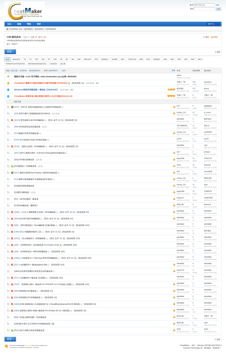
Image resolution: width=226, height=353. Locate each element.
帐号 (191, 5)
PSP (179, 59)
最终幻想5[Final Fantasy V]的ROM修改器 (38, 173)
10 (193, 185)
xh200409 (208, 132)
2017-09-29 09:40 (210, 213)
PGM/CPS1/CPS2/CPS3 (15, 64)
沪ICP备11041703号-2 (213, 345)
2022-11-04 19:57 (210, 154)
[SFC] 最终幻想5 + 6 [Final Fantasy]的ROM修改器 (42, 153)
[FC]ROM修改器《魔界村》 (26, 205)
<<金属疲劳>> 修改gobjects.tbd (33, 264)
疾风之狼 (180, 204)
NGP (193, 59)
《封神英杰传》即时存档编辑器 (33, 251)
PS (49, 59)
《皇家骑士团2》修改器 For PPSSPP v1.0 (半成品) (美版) (46, 284)
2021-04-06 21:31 (210, 187)
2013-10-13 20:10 (210, 318)
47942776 (208, 158)
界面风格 (216, 348)
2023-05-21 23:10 (210, 148)
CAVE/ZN (53, 64)
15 (193, 165)
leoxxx (206, 88)
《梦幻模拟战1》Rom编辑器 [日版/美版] (37, 225)
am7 (178, 106)
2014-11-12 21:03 (210, 299)
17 (193, 126)
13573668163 (182, 126)
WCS (200, 59)
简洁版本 (207, 348)
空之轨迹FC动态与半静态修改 (33, 140)
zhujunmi (180, 198)
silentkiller (180, 119)
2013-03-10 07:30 (210, 325)
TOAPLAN (132, 59)
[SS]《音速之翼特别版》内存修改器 (30, 317)
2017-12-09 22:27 (210, 207)
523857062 (208, 198)
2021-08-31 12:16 (210, 180)
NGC (123, 59)
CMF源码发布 (50, 29)
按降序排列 (53, 71)
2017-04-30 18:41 (210, 220)
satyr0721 (180, 270)
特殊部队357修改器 (27, 291)
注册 (217, 5)
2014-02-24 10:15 (210, 312)
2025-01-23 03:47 (210, 128)
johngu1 (207, 152)
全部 (7, 59)
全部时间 (23, 71)
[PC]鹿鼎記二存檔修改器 (25, 166)
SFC (36, 59)
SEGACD (87, 59)
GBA (165, 59)
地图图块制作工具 (33, 232)
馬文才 (206, 126)
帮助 (29, 24)
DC (67, 59)
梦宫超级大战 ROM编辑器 (32, 120)
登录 (39, 24)
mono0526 (208, 172)
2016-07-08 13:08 (210, 272)
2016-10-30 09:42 (210, 233)
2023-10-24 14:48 (210, 134)
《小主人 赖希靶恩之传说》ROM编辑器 (38, 212)
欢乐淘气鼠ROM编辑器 (29, 218)
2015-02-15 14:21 (210, 286)
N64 (79, 59)
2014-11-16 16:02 (210, 292)
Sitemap (200, 345)
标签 (19, 24)
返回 (218, 52)
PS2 (55, 59)
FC (30, 59)
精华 (207, 37)
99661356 (208, 178)
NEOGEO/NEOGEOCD (37, 64)
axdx (206, 323)
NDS (172, 59)
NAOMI (114, 59)
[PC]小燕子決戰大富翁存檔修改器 (29, 330)
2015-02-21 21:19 (210, 279)
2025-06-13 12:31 (210, 115)
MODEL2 (104, 59)
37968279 (208, 191)
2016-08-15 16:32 (210, 253)
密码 (191, 9)
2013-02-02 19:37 (210, 331)
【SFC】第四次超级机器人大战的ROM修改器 (40, 107)
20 (193, 158)
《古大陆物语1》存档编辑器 (33, 238)
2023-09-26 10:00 (210, 141)
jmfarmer (207, 204)
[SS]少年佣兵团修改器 (24, 159)
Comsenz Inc (43, 345)
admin (179, 75)
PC (25, 59)
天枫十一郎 (181, 82)
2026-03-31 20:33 (210, 91)
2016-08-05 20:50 (210, 259)
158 (194, 82)
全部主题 (14, 71)
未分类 (62, 64)
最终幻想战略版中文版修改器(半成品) (35, 179)
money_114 (181, 112)
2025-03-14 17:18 (210, 121)
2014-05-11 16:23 (210, 305)
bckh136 (207, 165)
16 (97, 83)
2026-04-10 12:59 (210, 84)
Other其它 (16, 59)
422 (194, 88)
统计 (193, 345)
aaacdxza (207, 82)
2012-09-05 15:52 (210, 97)
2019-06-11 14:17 (210, 200)
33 (193, 112)
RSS (216, 37)
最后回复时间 (34, 71)
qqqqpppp (208, 106)
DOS (148, 59)
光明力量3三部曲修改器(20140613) (34, 113)
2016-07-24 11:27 (210, 266)
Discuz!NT (21, 345)
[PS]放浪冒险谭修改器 (24, 186)
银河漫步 (180, 88)
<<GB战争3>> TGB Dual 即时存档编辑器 (38, 258)
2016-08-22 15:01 (210, 246)
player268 (180, 158)
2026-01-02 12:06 (210, 108)
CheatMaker (184, 345)
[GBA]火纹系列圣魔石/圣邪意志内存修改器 (33, 271)
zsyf (205, 145)
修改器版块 (28, 29)
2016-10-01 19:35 (210, 240)
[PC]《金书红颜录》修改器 (26, 199)
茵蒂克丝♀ (208, 119)
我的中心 (211, 24)
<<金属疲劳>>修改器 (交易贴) (32, 278)
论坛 (9, 24)
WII (72, 59)
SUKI (179, 165)
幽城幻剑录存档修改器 (29, 133)
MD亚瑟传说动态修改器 (29, 126)
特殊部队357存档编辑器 (30, 297)
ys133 (179, 139)
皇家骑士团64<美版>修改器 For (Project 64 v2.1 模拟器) (45, 310)
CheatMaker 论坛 (15, 29)
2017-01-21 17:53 (210, 226)
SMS (141, 59)
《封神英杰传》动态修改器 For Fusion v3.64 (39, 245)
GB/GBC (156, 59)
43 (71, 90)
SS (61, 59)
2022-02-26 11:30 (210, 174)
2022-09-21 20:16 (210, 161)
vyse (206, 185)
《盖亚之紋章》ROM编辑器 (32, 146)
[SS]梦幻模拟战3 (21, 192)
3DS (186, 59)
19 (193, 191)
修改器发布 (39, 29)
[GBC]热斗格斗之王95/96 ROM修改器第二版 (34, 324)
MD (43, 59)
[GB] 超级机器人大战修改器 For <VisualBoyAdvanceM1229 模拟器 (50, 304)
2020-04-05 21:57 (210, 194)
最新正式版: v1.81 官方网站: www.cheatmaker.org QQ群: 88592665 (45, 76)
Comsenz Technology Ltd (193, 348)
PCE (96, 59)
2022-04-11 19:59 (210, 167)
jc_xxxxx (207, 112)
